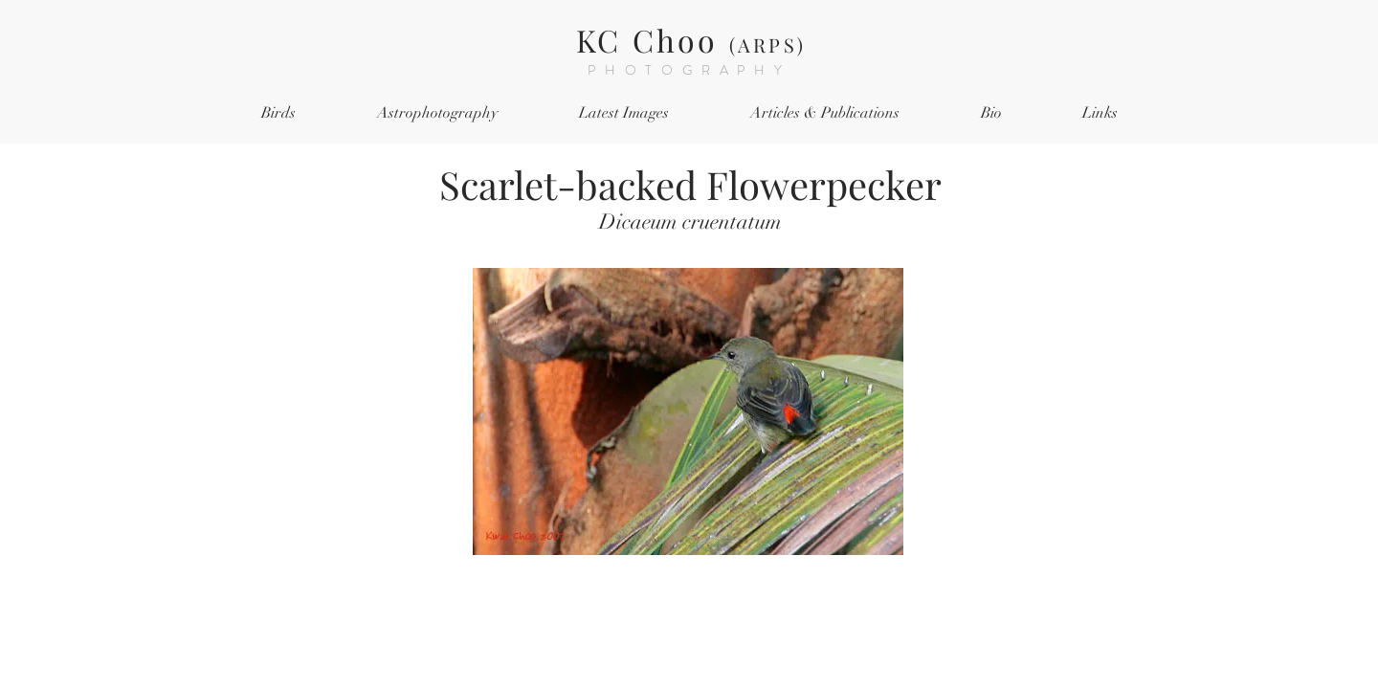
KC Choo (691, 39)
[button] (278, 113)
